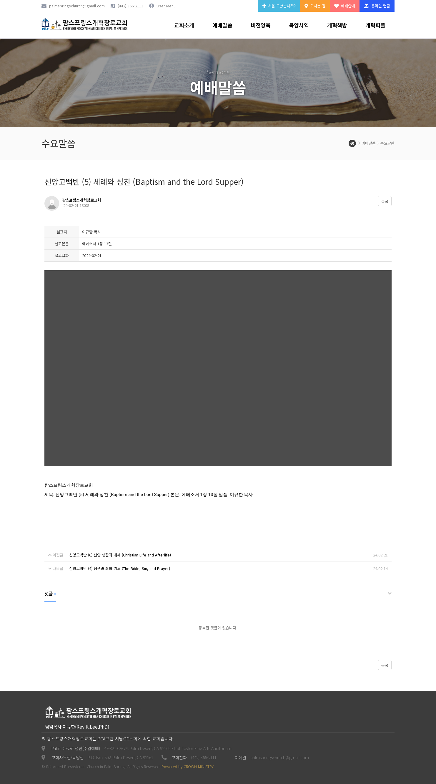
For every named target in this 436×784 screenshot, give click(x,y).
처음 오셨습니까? (279, 6)
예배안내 (344, 6)
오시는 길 (314, 6)
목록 (384, 201)
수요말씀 (387, 143)
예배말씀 (369, 143)
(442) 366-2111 (130, 6)
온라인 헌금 (377, 6)
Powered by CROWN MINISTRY (188, 766)
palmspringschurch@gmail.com (279, 757)
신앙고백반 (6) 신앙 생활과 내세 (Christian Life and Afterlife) (120, 555)
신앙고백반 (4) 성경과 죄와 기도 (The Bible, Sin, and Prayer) (119, 568)
